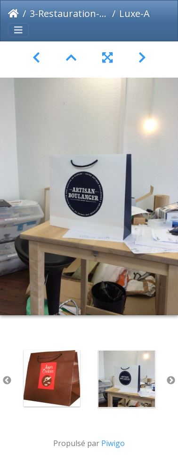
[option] (51, 378)
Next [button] (171, 380)
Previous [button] (7, 380)
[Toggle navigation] (18, 30)
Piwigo (113, 443)
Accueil (13, 14)
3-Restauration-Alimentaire (69, 13)
